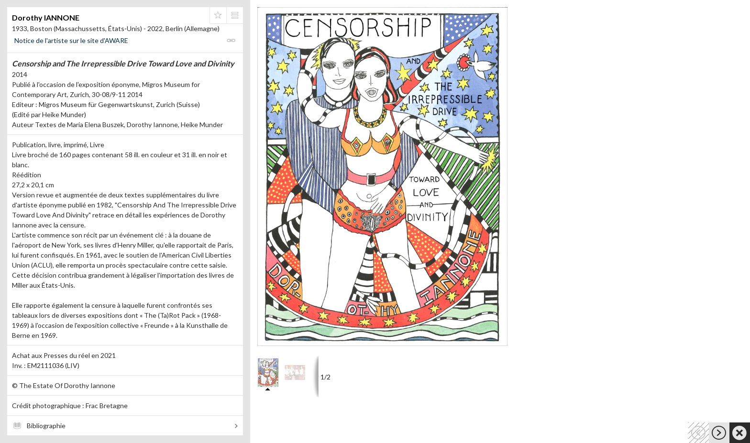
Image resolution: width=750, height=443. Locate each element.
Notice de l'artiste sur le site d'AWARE (71, 40)
